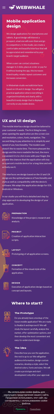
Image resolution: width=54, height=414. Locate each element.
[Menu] (4, 7)
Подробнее (35, 409)
